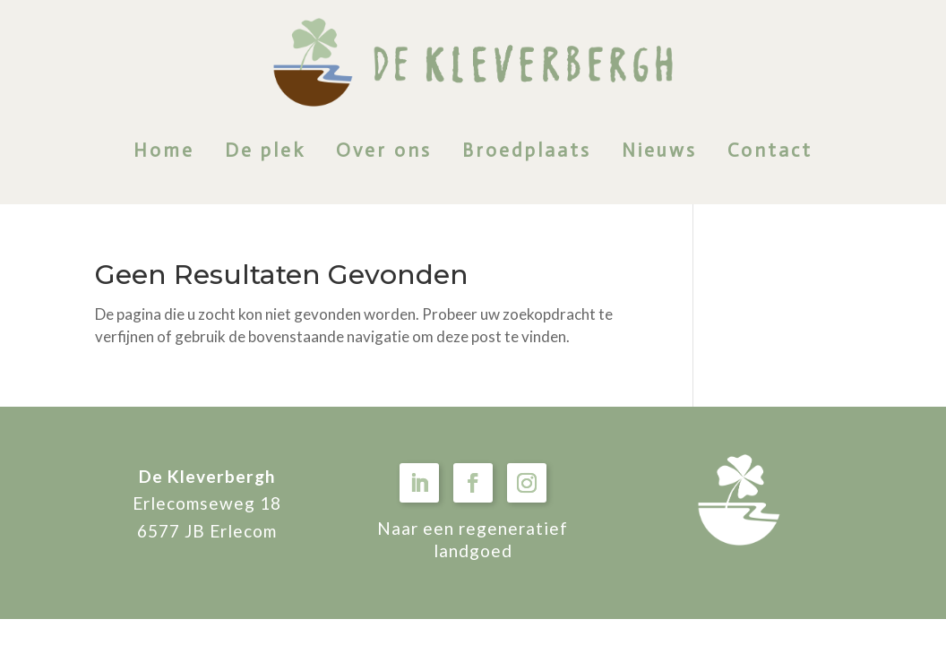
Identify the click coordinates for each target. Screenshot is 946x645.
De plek (265, 150)
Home (163, 150)
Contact (770, 150)
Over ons (384, 150)
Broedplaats (526, 150)
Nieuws (659, 150)
